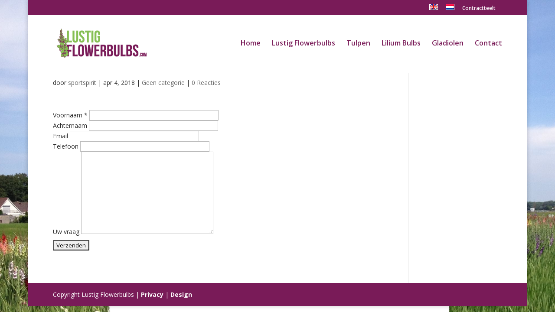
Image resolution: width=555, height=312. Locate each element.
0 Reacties (206, 82)
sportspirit (82, 82)
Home (251, 44)
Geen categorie (163, 82)
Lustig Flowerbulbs (303, 44)
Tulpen (358, 44)
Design (181, 294)
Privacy (152, 294)
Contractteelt (479, 9)
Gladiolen (448, 44)
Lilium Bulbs (401, 44)
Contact (488, 44)
